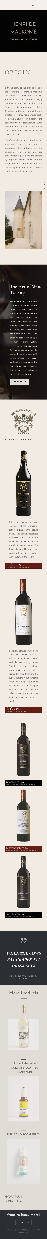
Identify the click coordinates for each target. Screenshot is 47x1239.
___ (23, 1058)
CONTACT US (23, 1223)
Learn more (20, 381)
